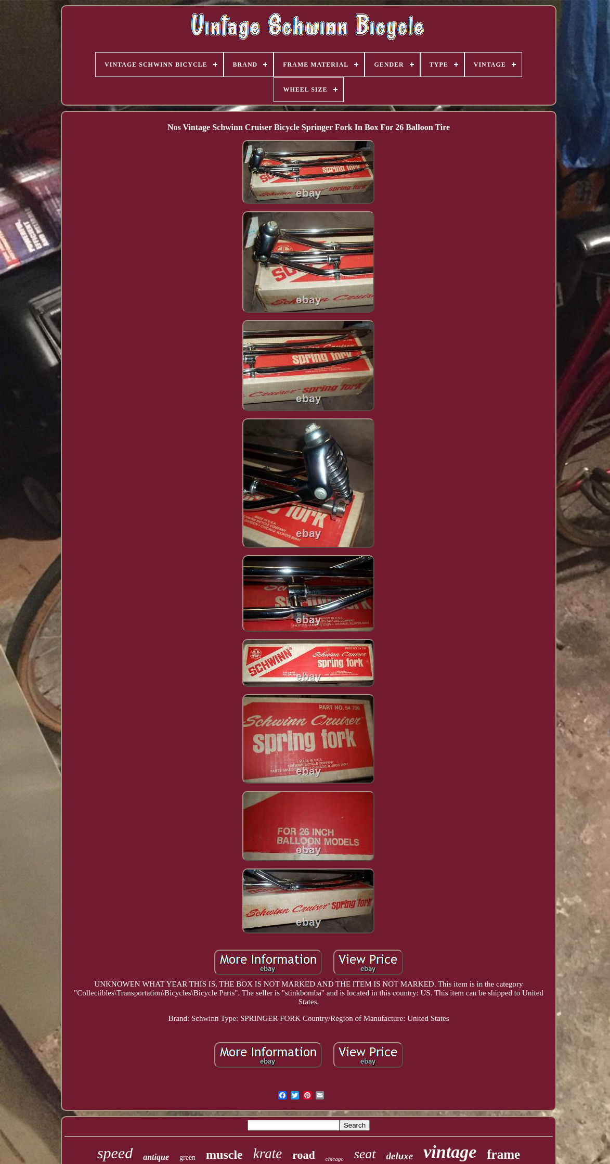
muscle (224, 1154)
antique (156, 1157)
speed (115, 1152)
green (187, 1157)
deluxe (399, 1155)
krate (267, 1153)
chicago (335, 1159)
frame (503, 1154)
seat (365, 1153)
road (303, 1154)
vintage (449, 1151)
